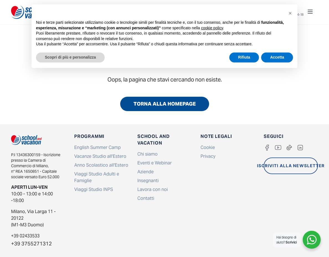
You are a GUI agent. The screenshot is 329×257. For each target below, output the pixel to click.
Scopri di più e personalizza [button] (70, 57)
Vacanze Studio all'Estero (100, 156)
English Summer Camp (97, 147)
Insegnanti (148, 180)
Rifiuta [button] (244, 57)
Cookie (208, 147)
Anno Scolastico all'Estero (101, 165)
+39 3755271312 (31, 243)
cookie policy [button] (212, 28)
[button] (290, 13)
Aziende (145, 172)
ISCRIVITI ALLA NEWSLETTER (291, 165)
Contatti (145, 198)
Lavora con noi (152, 189)
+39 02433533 (25, 236)
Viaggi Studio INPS (93, 189)
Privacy (208, 156)
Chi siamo (147, 154)
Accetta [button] (277, 57)
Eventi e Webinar (154, 163)
